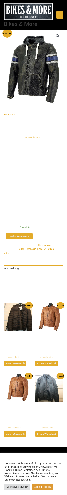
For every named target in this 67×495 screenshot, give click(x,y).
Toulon (50, 249)
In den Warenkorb (19, 236)
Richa (39, 249)
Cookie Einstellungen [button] (17, 486)
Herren (21, 249)
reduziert (8, 253)
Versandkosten (32, 137)
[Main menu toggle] (59, 14)
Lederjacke (30, 249)
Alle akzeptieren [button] (42, 486)
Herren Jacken (11, 114)
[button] (57, 36)
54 (45, 249)
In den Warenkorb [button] (15, 363)
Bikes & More (21, 23)
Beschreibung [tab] (11, 268)
